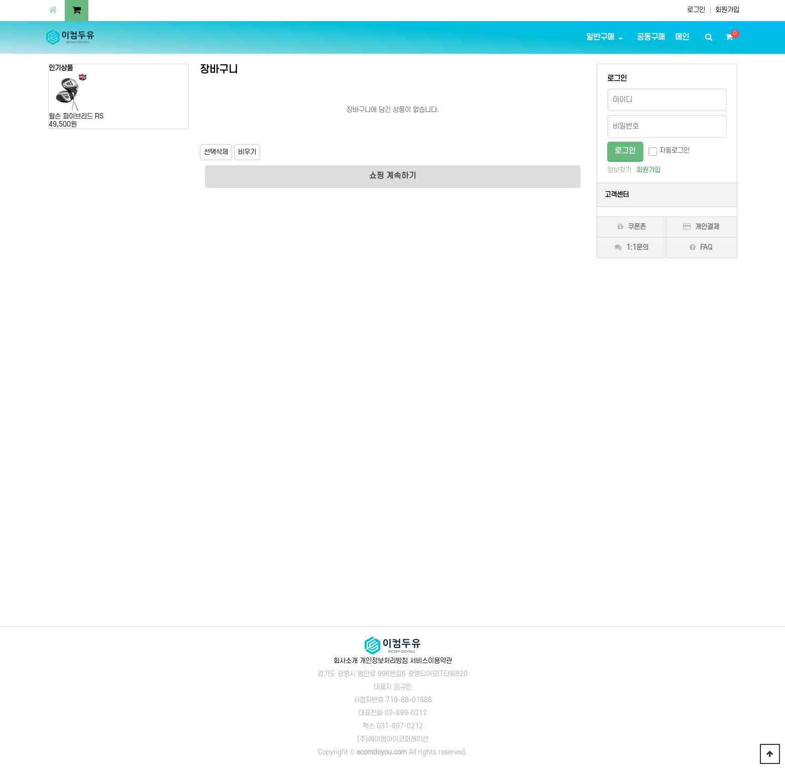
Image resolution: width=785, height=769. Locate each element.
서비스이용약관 (431, 661)
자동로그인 (674, 150)
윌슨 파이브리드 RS (76, 116)
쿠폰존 (631, 227)
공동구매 (651, 37)
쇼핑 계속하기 (392, 175)
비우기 (247, 152)
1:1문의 (631, 247)
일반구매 (600, 37)
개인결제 (701, 227)
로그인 (696, 10)
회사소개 (345, 661)
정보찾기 (619, 170)
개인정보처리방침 (384, 661)
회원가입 (727, 10)
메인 (682, 37)
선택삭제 (216, 152)
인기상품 (61, 68)
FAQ (701, 247)
